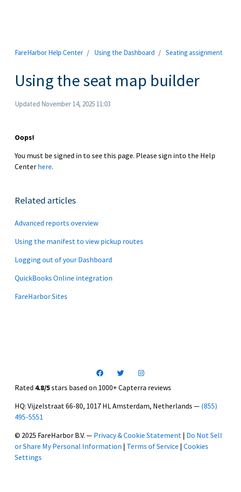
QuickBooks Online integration (63, 277)
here (45, 166)
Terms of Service (153, 446)
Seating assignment (194, 52)
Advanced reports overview (56, 222)
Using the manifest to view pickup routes (79, 241)
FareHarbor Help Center (49, 52)
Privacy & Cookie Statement (137, 435)
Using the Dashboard (124, 52)
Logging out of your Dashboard (63, 259)
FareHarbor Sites (41, 296)
